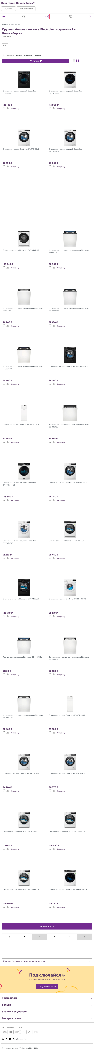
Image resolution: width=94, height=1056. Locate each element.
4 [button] (69, 937)
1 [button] (24, 937)
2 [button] (39, 937)
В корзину (15, 109)
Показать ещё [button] (47, 926)
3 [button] (54, 937)
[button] (8, 8)
